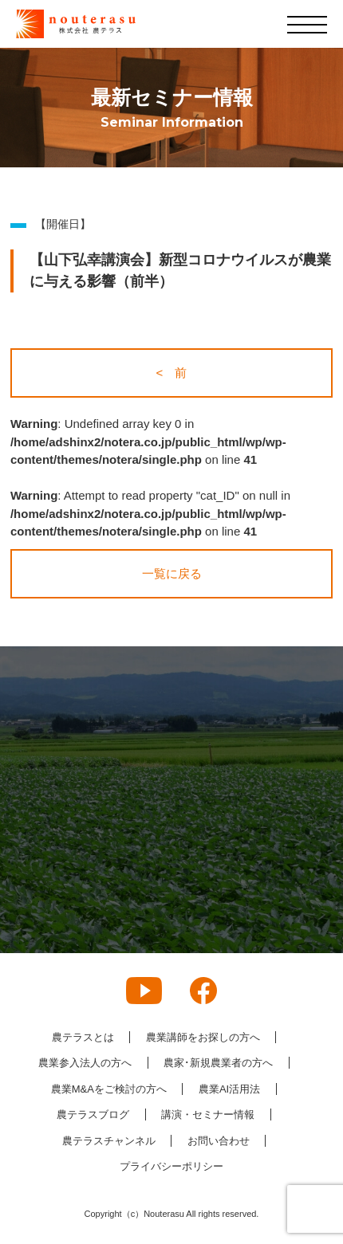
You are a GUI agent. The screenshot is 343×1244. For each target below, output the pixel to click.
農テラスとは (83, 1037)
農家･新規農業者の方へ (218, 1063)
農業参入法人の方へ (85, 1063)
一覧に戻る (172, 573)
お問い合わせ (218, 1141)
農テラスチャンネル (109, 1141)
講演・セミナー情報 (207, 1114)
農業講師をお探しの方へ (203, 1037)
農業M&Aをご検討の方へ (109, 1089)
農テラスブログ (93, 1114)
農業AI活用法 (229, 1089)
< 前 (171, 372)
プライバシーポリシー (171, 1166)
